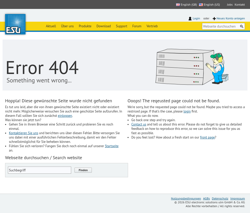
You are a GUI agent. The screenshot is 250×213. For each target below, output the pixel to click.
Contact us (138, 124)
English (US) (209, 4)
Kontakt (240, 4)
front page (207, 137)
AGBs (206, 198)
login (187, 111)
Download (103, 26)
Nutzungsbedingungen (186, 198)
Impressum (237, 198)
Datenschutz (220, 198)
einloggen (65, 116)
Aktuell (51, 26)
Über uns (67, 26)
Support (121, 26)
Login (196, 18)
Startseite (111, 146)
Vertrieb (152, 26)
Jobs (230, 4)
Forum (137, 26)
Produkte (85, 26)
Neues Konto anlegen (231, 18)
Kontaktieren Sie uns (23, 133)
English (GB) (186, 4)
